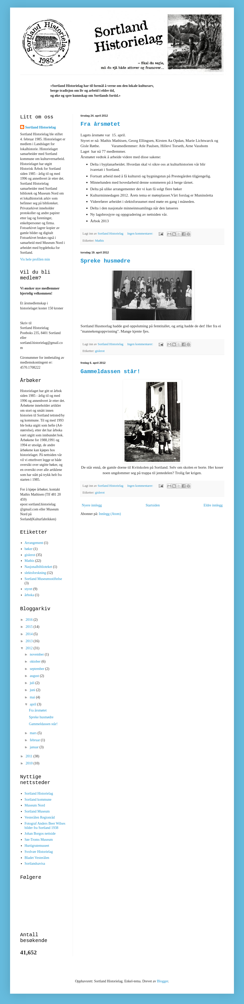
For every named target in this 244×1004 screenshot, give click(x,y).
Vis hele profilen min (35, 259)
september (37, 669)
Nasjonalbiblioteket (38, 567)
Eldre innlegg (213, 505)
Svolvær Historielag (39, 852)
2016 (30, 620)
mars (33, 733)
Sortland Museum (37, 811)
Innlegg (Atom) (110, 514)
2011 (29, 756)
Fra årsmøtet (100, 124)
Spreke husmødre (105, 261)
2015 (30, 627)
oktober (35, 661)
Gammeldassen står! (110, 372)
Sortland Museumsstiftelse (43, 579)
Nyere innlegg (92, 505)
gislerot (100, 351)
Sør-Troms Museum (39, 839)
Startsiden (153, 505)
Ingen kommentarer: (140, 233)
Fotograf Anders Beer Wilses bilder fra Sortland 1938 (45, 826)
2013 (30, 641)
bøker (29, 549)
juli (32, 683)
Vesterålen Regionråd (40, 817)
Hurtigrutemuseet (37, 846)
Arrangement (34, 543)
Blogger (162, 981)
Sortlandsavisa (35, 863)
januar (34, 747)
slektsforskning (35, 573)
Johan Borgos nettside (40, 833)
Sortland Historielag (40, 127)
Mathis (99, 240)
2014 (30, 634)
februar (35, 740)
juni (33, 690)
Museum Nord (35, 805)
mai (33, 697)
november (37, 654)
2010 (30, 763)
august (35, 676)
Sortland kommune (38, 799)
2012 (30, 648)
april (33, 704)
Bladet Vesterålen (37, 858)
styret (28, 589)
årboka (29, 595)
